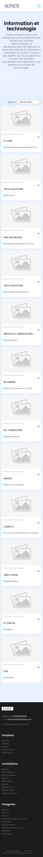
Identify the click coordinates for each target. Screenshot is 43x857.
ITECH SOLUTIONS (13, 189)
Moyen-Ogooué (8, 775)
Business (5, 812)
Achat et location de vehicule (14, 818)
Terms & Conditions (13, 851)
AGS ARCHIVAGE (13, 237)
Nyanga (5, 784)
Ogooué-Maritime (9, 793)
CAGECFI (8, 526)
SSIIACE (8, 478)
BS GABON (9, 382)
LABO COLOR (11, 575)
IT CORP (8, 141)
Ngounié (5, 778)
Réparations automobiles (12, 828)
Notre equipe (7, 752)
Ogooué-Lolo (7, 787)
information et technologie (13, 134)
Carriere (5, 743)
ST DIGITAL (9, 623)
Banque (5, 809)
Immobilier (6, 821)
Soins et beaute (8, 825)
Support (5, 746)
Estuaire (5, 769)
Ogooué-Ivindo (8, 790)
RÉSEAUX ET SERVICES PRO (18, 333)
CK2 (6, 671)
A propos (5, 740)
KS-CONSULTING (13, 430)
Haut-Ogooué (8, 772)
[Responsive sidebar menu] (38, 5)
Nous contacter (8, 749)
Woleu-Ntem (7, 781)
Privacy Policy (29, 851)
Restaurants (7, 834)
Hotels (4, 815)
